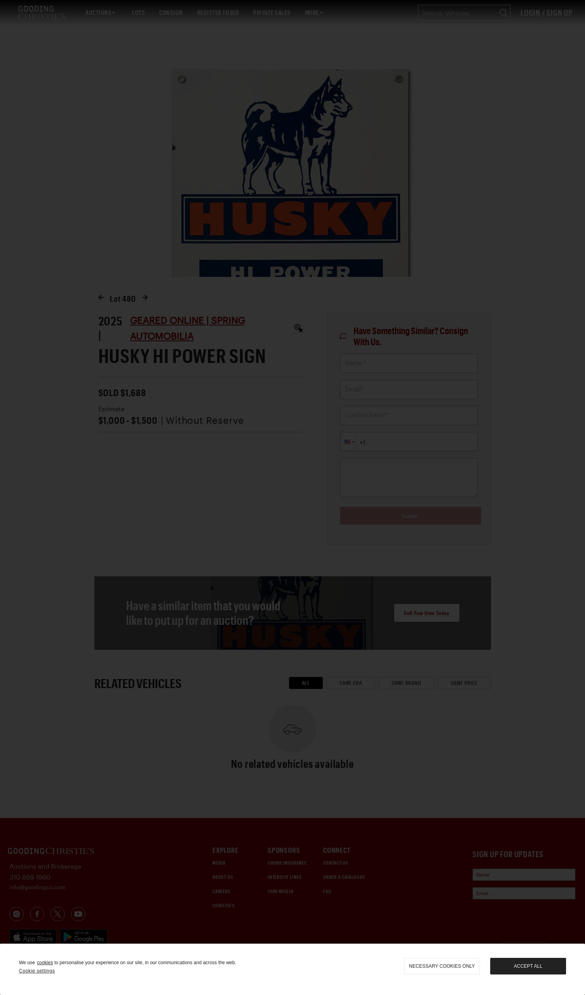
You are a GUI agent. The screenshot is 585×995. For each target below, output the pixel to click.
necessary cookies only (442, 966)
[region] (292, 969)
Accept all (528, 966)
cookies (45, 962)
